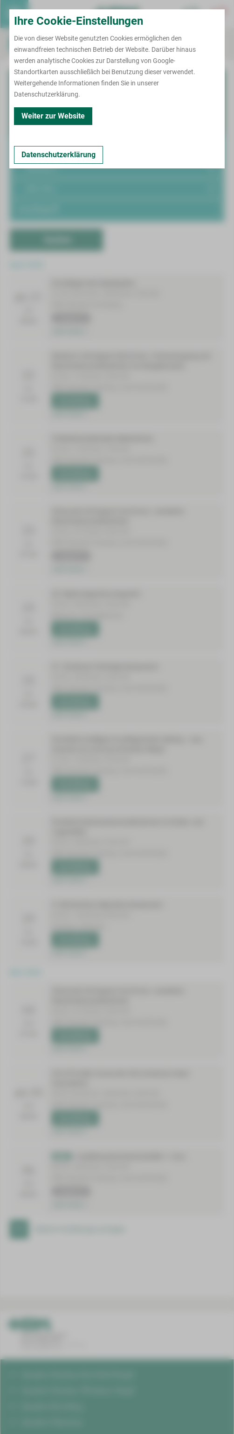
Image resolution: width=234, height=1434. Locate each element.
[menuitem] (14, 14)
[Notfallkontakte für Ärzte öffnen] (192, 14)
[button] (117, 148)
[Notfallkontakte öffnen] (220, 14)
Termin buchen (42, 14)
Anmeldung (74, 400)
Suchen (58, 239)
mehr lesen (69, 331)
